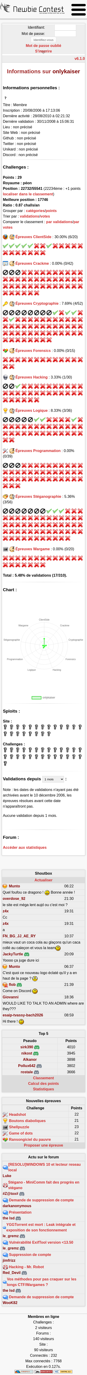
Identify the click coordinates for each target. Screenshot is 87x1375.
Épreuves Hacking (32, 377)
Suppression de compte (30, 1255)
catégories (35, 211)
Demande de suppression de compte (41, 1200)
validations (29, 216)
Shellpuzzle (19, 1127)
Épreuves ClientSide (34, 237)
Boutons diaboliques (27, 1121)
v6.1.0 (79, 59)
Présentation (20, 1212)
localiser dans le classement (28, 194)
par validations (59, 222)
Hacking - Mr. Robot (26, 1267)
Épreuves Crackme (32, 263)
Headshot (17, 1115)
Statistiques (43, 1089)
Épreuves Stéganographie (38, 496)
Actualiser (43, 880)
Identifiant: (36, 27)
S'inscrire (43, 51)
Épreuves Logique (32, 410)
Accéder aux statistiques (25, 847)
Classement (43, 1078)
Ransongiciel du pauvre (30, 1139)
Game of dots (21, 1133)
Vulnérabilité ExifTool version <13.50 (41, 1242)
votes (45, 216)
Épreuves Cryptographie (37, 303)
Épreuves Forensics (33, 351)
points (51, 211)
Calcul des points (43, 1084)
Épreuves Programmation (38, 451)
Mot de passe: (33, 34)
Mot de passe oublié (43, 46)
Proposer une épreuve (43, 1145)
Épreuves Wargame (33, 549)
